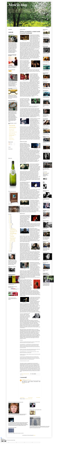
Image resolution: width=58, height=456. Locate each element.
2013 (9, 220)
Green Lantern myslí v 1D (13, 237)
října (10, 225)
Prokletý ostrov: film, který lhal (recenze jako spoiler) (12, 135)
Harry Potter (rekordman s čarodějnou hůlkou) (13, 239)
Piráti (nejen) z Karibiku (12, 240)
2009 (9, 251)
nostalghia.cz (23, 379)
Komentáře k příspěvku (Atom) (28, 398)
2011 (9, 222)
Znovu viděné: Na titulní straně (13, 230)
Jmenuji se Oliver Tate (11, 139)
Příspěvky (10, 143)
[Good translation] (2, 441)
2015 (9, 218)
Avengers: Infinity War (11, 130)
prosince (11, 223)
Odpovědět (23, 383)
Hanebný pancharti (11, 138)
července (11, 242)
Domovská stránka (30, 397)
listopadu (11, 224)
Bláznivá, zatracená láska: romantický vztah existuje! (12, 125)
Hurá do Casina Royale (12, 241)
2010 (9, 250)
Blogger (34, 435)
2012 (9, 221)
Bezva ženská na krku (11, 129)
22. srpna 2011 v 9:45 (28, 379)
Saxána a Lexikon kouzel (12, 133)
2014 (9, 219)
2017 (9, 216)
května (11, 244)
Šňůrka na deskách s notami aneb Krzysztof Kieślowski (13, 233)
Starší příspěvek (38, 397)
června (11, 243)
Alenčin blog (17, 5)
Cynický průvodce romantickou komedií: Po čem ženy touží (12, 127)
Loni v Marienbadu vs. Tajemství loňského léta (13, 229)
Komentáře (10, 144)
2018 (9, 215)
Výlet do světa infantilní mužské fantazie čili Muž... (13, 231)
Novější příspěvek (22, 397)
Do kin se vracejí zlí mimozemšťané (12, 236)
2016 (9, 217)
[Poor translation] (5, 441)
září (10, 226)
